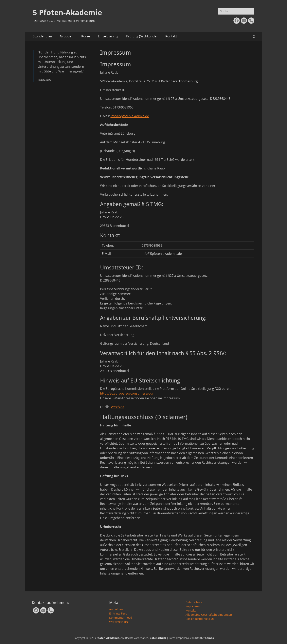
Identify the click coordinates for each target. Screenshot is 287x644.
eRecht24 (117, 407)
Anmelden (116, 609)
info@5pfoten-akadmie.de (130, 116)
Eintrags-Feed (118, 613)
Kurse (85, 36)
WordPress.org (119, 622)
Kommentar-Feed (120, 617)
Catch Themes (204, 638)
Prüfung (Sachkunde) (141, 36)
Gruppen (66, 36)
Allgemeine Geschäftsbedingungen (209, 614)
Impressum (193, 606)
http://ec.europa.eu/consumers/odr (127, 393)
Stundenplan (42, 36)
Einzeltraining (108, 36)
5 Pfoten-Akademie (67, 12)
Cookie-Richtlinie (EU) (200, 619)
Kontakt (171, 36)
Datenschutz (194, 602)
